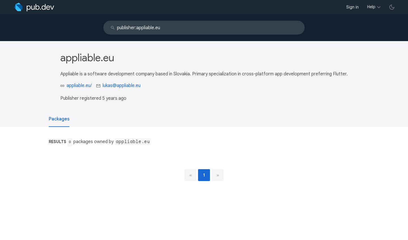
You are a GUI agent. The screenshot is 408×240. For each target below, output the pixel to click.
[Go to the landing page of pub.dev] (34, 7)
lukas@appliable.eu (122, 85)
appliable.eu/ (79, 85)
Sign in (352, 7)
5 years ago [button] (114, 98)
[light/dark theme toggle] (391, 7)
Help (371, 6)
